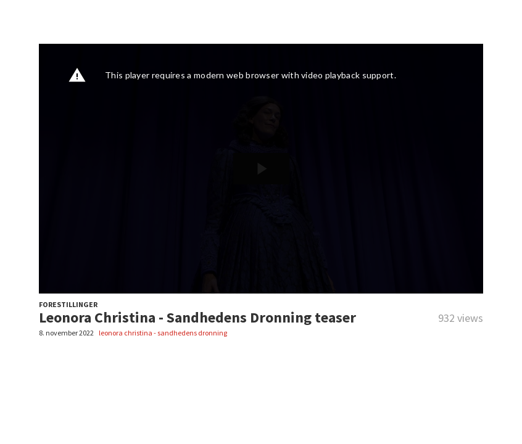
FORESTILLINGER (68, 304)
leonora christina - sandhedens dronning (163, 332)
